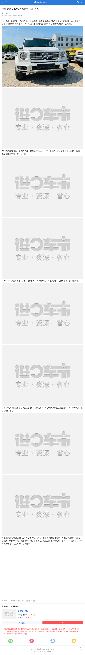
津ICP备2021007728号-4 (42, 651)
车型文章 (22, 623)
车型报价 (63, 623)
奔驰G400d (23, 611)
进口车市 (19, 15)
